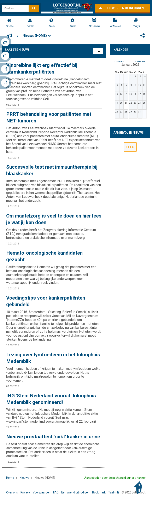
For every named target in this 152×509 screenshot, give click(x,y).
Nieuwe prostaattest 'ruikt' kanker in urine (53, 437)
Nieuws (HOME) (37, 35)
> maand (140, 61)
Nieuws (24, 477)
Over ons (12, 492)
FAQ (56, 492)
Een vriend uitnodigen (75, 492)
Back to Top (139, 487)
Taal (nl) (113, 492)
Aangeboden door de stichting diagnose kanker (115, 477)
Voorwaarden (42, 492)
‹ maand (120, 61)
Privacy (25, 492)
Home (10, 477)
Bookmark (99, 492)
